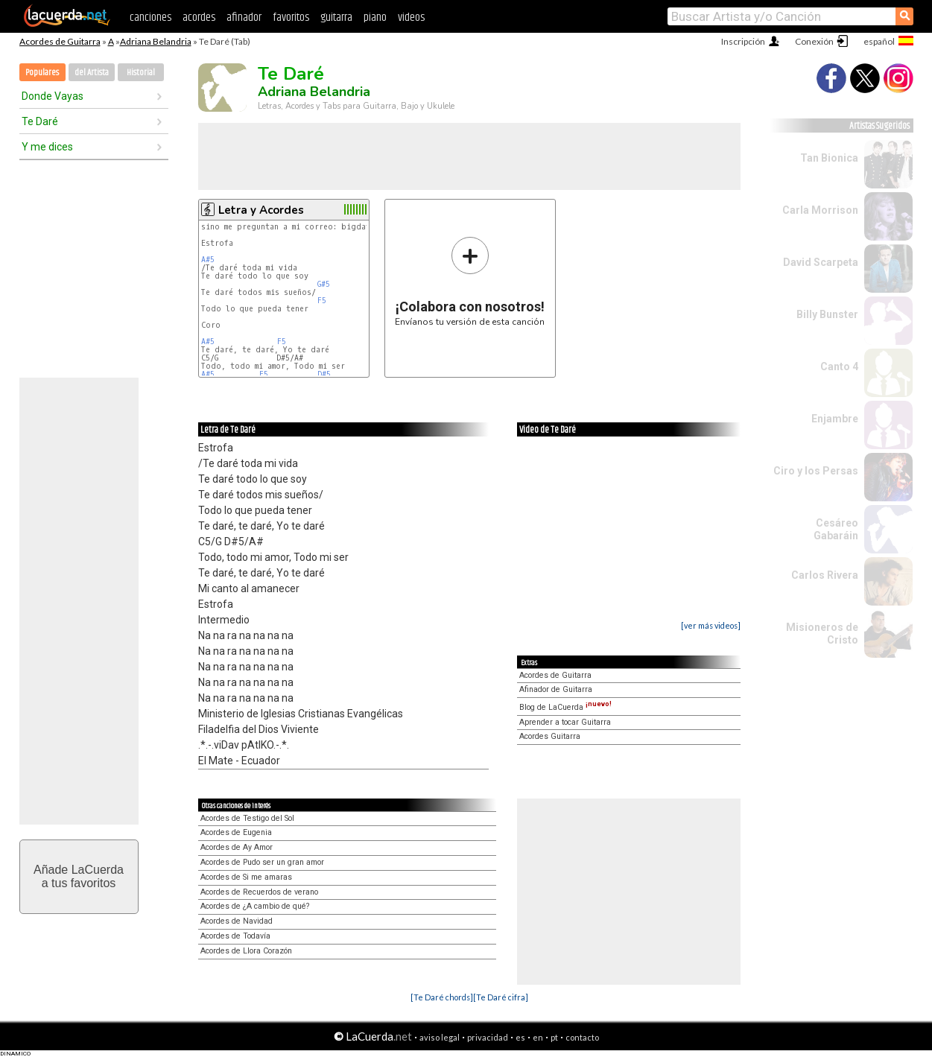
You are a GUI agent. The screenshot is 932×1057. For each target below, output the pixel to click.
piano (375, 17)
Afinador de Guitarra (555, 689)
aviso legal (439, 1037)
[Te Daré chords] (441, 997)
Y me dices (47, 147)
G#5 (323, 284)
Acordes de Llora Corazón (246, 951)
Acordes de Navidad (236, 921)
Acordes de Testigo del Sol (247, 818)
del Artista (92, 73)
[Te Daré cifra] (500, 997)
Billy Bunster (827, 314)
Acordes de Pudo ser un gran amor (262, 862)
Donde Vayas (52, 96)
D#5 (324, 374)
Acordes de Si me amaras (246, 877)
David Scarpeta (820, 262)
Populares (42, 73)
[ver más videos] (711, 625)
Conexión (814, 41)
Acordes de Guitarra (60, 41)
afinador (243, 17)
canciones (150, 17)
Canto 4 (839, 366)
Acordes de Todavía (235, 936)
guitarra (336, 17)
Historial (141, 73)
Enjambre (834, 419)
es (520, 1037)
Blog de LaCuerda (565, 707)
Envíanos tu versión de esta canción (470, 281)
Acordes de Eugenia (236, 832)
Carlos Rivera (824, 575)
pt (554, 1037)
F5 (321, 300)
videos (411, 17)
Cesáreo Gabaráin (836, 529)
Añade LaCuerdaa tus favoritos (79, 876)
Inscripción (743, 41)
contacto (582, 1037)
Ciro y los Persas (815, 471)
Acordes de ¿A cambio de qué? (254, 906)
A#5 (208, 259)
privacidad (487, 1037)
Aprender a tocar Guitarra (565, 722)
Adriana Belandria (155, 41)
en (538, 1037)
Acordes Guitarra (549, 736)
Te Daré (40, 121)
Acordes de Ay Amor (236, 847)
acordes (199, 17)
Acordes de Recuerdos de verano (259, 892)
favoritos (291, 17)
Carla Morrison (820, 210)
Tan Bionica (829, 158)
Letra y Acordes (261, 210)
